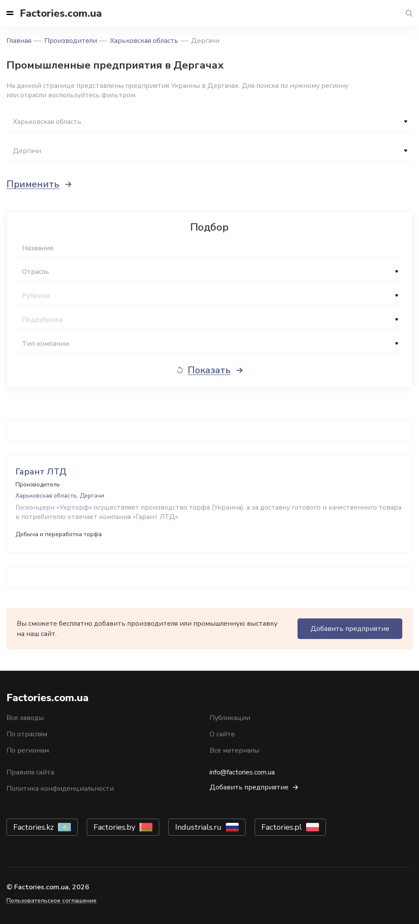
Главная (18, 40)
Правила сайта (30, 772)
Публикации (230, 718)
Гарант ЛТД (41, 471)
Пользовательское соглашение (51, 901)
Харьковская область (144, 40)
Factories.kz (33, 827)
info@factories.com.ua (242, 772)
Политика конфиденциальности (60, 788)
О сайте (222, 734)
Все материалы (234, 750)
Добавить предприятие (349, 628)
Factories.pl (281, 827)
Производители (70, 40)
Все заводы (25, 718)
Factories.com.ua (61, 13)
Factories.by (114, 827)
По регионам (27, 750)
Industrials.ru (198, 827)
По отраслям (26, 734)
